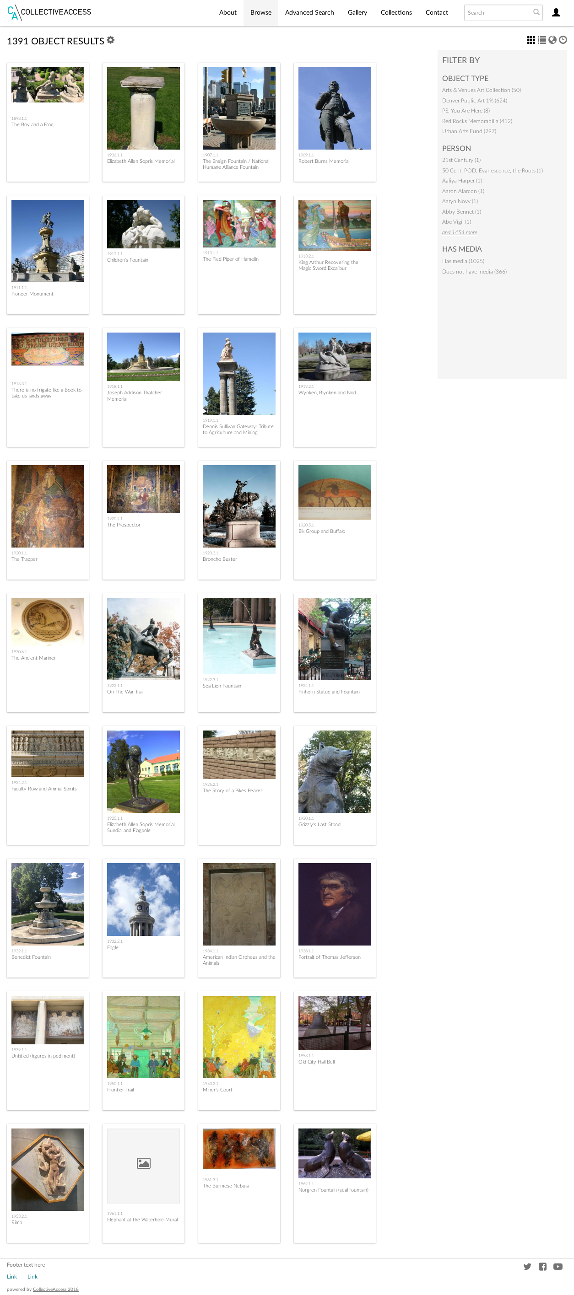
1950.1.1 (115, 1083)
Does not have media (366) (474, 271)
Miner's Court (218, 1089)
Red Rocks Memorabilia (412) (477, 121)
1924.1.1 (306, 685)
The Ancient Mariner (33, 658)
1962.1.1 (306, 1184)
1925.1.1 (115, 818)
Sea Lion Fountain (222, 685)
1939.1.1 (19, 1050)
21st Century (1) (461, 160)
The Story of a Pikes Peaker (232, 790)
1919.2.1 (306, 386)
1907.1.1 (210, 155)
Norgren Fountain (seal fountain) (333, 1190)
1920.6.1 (19, 652)
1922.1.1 (115, 685)
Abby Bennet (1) (461, 212)
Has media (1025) (463, 261)
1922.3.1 (210, 679)
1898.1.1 (19, 118)
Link (12, 1276)
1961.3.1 (210, 1179)
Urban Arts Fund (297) (469, 131)
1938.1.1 (306, 951)
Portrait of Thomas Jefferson (329, 957)
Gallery (357, 13)
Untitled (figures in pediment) (43, 1056)
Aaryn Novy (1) (460, 201)
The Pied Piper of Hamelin (231, 259)
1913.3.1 (19, 384)
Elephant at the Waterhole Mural (142, 1219)
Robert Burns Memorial (323, 161)
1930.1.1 (306, 818)
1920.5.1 (306, 525)
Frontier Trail (120, 1089)
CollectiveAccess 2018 (56, 1289)
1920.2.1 (115, 518)
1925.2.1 (210, 784)
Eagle (113, 947)
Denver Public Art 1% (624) (474, 100)
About (228, 13)
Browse (260, 13)
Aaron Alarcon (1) (463, 191)
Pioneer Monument (32, 293)
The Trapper (24, 559)
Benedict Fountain (31, 957)
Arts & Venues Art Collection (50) (481, 90)
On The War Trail (125, 691)
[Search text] (497, 13)
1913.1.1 (210, 253)
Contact (437, 13)
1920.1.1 (19, 553)
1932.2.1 (115, 941)
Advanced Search (309, 13)
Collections (396, 13)
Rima (16, 1222)
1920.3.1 (210, 553)
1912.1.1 (115, 254)
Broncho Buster (220, 559)
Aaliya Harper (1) (462, 180)
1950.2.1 (210, 1083)
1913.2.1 (306, 256)
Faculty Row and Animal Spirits (44, 788)
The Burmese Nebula (226, 1185)
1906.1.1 (115, 155)
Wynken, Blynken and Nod (327, 392)
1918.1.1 (115, 386)
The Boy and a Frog (32, 124)
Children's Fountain (127, 260)
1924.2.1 (19, 782)
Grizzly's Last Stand (319, 824)
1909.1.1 (306, 155)
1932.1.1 (19, 951)
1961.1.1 (115, 1213)
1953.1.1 (306, 1055)
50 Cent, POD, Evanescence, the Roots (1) (492, 170)
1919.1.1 (210, 420)
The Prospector (124, 524)
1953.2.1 (19, 1216)
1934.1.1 (210, 951)
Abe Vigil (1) (456, 222)
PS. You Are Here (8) (466, 110)
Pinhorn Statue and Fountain (329, 691)
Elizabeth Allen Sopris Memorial (140, 161)
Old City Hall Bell (316, 1061)
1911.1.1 (19, 287)
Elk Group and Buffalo (321, 531)
